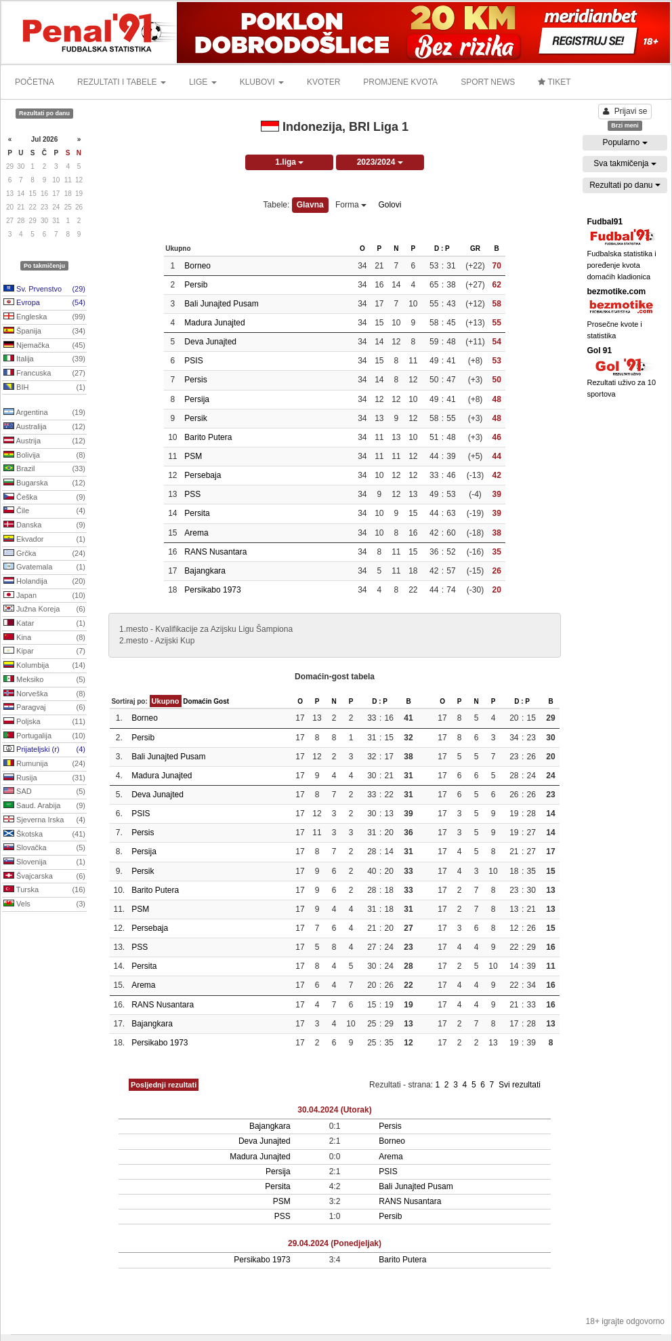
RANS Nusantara (215, 552)
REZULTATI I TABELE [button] (121, 82)
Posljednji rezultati (163, 1085)
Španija (44, 331)
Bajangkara (205, 571)
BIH (44, 387)
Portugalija (44, 736)
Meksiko (44, 680)
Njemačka (44, 345)
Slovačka (44, 848)
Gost (221, 701)
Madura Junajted (214, 322)
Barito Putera (208, 437)
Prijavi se (625, 111)
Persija (196, 399)
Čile (44, 511)
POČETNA (34, 82)
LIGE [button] (203, 82)
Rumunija (44, 764)
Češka (44, 497)
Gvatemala (44, 567)
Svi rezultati (520, 1084)
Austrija (44, 441)
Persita (196, 513)
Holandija (44, 581)
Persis (195, 379)
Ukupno (166, 701)
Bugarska (44, 483)
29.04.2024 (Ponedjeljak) (334, 1243)
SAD (44, 791)
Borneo (197, 266)
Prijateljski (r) (44, 749)
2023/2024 (380, 162)
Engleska (44, 317)
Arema (196, 533)
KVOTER (323, 82)
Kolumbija (44, 665)
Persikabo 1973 (212, 590)
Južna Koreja (44, 609)
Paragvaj (44, 707)
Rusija (44, 778)
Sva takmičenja (624, 163)
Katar (44, 623)
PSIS (193, 360)
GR (475, 248)
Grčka (44, 553)
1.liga (289, 162)
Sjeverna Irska (44, 820)
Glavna (310, 204)
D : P (442, 248)
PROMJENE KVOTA (400, 82)
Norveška (44, 694)
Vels (44, 904)
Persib (195, 284)
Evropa (44, 303)
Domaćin (197, 701)
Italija (44, 359)
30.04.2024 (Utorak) (334, 1110)
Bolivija (44, 455)
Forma (350, 204)
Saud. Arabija (44, 806)
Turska (44, 890)
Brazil (44, 469)
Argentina (44, 412)
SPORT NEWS (488, 82)
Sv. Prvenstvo (44, 289)
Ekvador (44, 539)
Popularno (624, 142)
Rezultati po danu (624, 185)
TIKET (554, 82)
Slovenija (44, 862)
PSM (193, 456)
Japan (44, 596)
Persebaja (202, 475)
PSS (192, 494)
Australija (44, 427)
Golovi (389, 204)
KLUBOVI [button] (262, 82)
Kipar (44, 651)
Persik (195, 418)
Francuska (44, 373)
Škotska (44, 834)
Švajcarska (44, 876)
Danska (44, 525)
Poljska (44, 722)
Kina (44, 638)
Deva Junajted (210, 341)
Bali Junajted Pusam (221, 303)
